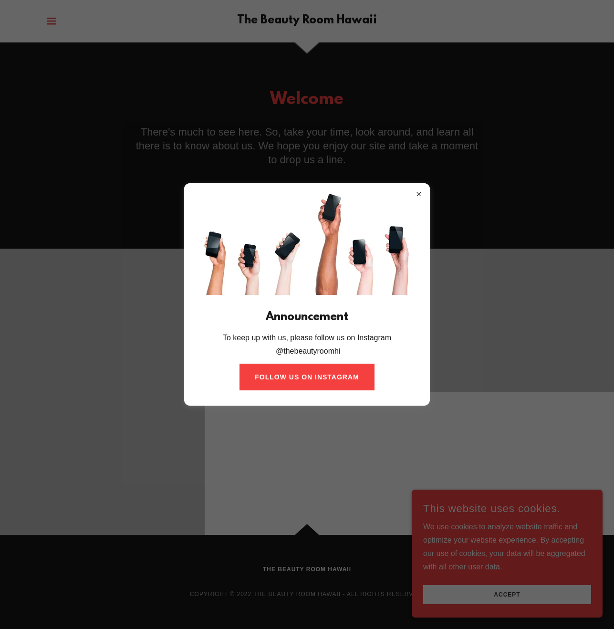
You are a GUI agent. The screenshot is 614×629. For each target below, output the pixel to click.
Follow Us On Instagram (307, 377)
